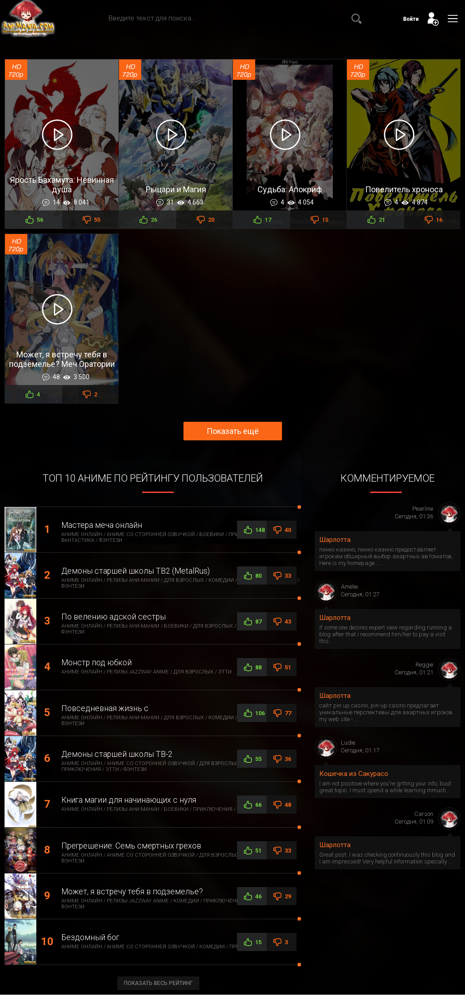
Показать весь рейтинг (158, 983)
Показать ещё (233, 431)
